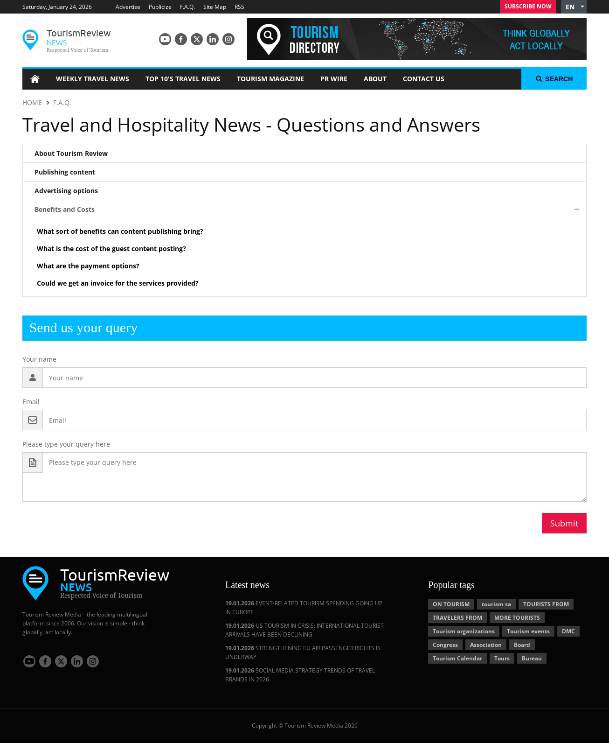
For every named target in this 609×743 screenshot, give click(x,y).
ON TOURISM (451, 604)
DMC (568, 631)
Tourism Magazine (270, 78)
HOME (32, 102)
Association (486, 645)
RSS (239, 7)
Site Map (214, 7)
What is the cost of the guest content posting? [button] (111, 248)
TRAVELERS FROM (457, 618)
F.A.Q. (187, 7)
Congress (445, 645)
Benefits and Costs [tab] (65, 209)
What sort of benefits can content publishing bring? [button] (120, 231)
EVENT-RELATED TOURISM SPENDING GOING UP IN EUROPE (303, 607)
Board (522, 645)
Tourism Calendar (457, 658)
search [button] (554, 79)
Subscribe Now (528, 6)
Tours (502, 658)
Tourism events (528, 631)
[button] (574, 7)
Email (31, 401)
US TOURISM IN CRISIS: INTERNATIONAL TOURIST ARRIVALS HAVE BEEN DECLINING (304, 630)
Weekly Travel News (92, 78)
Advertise (128, 7)
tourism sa (496, 604)
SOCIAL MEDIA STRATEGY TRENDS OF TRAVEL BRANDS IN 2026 (300, 674)
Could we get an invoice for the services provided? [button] (118, 283)
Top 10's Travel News (183, 78)
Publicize (160, 7)
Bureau (532, 658)
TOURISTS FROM (546, 604)
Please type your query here (66, 444)
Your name (39, 359)
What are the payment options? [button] (88, 265)
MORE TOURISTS (517, 618)
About (375, 78)
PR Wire (333, 78)
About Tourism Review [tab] (71, 153)
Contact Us (423, 78)
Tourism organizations (464, 631)
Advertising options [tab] (66, 190)
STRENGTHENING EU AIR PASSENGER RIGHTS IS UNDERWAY (303, 652)
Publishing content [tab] (65, 172)
